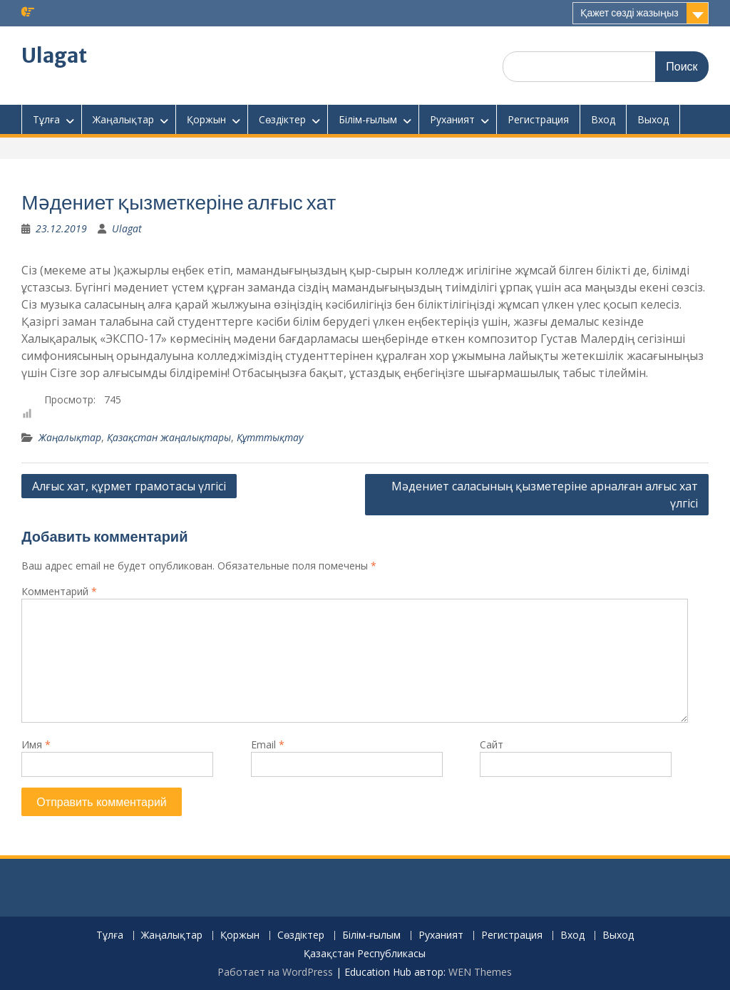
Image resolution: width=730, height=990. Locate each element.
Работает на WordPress (275, 972)
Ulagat (54, 55)
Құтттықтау (270, 437)
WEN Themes (480, 972)
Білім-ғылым (368, 119)
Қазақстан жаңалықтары (169, 437)
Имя (36, 744)
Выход (653, 119)
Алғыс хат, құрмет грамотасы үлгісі (129, 486)
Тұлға (46, 119)
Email (267, 744)
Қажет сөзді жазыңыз (629, 12)
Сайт (491, 744)
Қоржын (206, 119)
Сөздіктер (282, 119)
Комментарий (59, 591)
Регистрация (538, 119)
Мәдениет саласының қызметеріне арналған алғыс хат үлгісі (544, 494)
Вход (603, 119)
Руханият (452, 119)
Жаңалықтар (123, 119)
